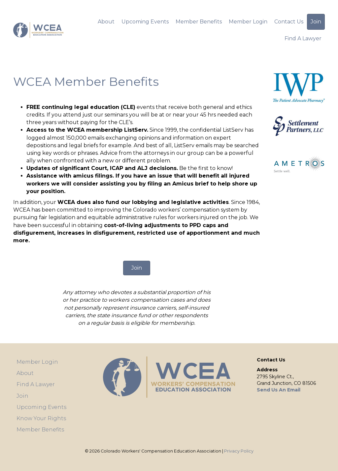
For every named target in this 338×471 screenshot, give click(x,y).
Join (316, 21)
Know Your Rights (41, 418)
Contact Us (288, 21)
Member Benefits (199, 21)
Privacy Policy (239, 451)
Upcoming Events (145, 21)
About (106, 21)
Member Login (248, 21)
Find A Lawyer (303, 38)
